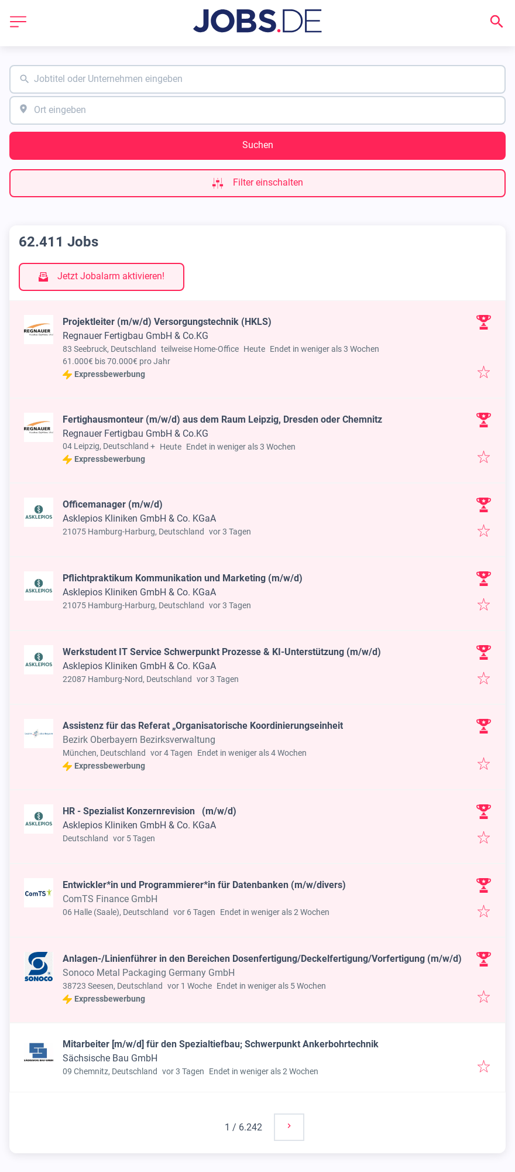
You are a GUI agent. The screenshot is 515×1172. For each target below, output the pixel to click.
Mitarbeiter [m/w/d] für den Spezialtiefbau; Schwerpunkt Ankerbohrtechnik (221, 1044)
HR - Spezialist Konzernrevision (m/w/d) (149, 811)
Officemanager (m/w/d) (113, 504)
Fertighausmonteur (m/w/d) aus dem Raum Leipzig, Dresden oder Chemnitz (222, 419)
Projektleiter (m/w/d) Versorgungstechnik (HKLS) (167, 321)
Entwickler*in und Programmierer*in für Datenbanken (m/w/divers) (204, 884)
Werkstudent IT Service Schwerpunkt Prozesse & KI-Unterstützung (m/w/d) (222, 651)
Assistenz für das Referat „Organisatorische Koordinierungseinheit (203, 725)
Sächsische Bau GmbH (110, 1058)
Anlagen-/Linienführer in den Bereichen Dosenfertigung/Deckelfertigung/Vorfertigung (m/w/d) (262, 958)
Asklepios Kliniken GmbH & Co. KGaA (139, 518)
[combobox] (257, 79)
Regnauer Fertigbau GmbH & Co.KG (135, 335)
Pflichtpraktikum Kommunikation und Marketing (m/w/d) (183, 578)
